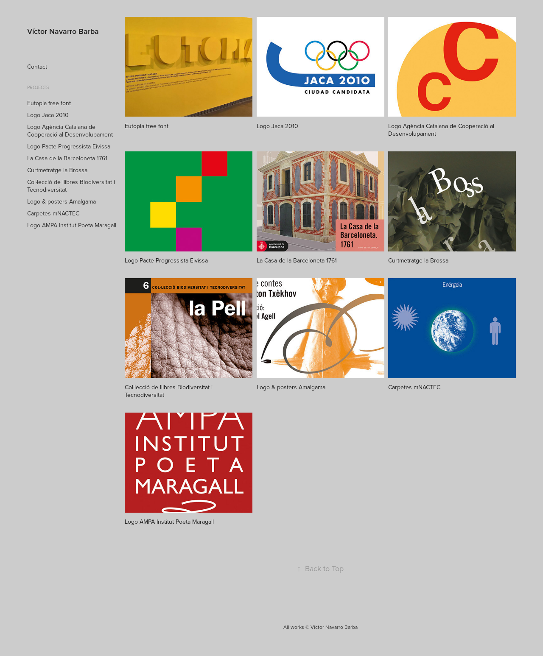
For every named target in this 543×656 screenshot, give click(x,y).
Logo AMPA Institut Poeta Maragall (71, 225)
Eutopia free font (49, 103)
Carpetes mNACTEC (53, 213)
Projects (38, 87)
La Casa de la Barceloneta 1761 (67, 158)
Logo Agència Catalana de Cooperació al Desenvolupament (70, 131)
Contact (37, 66)
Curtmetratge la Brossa (57, 170)
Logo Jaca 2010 (48, 115)
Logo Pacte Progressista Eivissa (68, 146)
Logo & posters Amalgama (61, 201)
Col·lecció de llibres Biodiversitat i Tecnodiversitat (71, 186)
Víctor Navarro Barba (63, 31)
